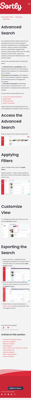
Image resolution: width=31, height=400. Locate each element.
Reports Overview (9, 344)
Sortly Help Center (7, 17)
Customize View (8, 101)
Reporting (18, 17)
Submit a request (15, 388)
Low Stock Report (8, 356)
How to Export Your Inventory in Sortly (15, 348)
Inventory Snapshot (9, 342)
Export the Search (9, 103)
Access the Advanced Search (12, 97)
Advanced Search (8, 350)
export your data (8, 306)
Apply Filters (7, 99)
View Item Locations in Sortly (12, 339)
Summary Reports (9, 352)
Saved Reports (7, 346)
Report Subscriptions (10, 354)
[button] (29, 4)
